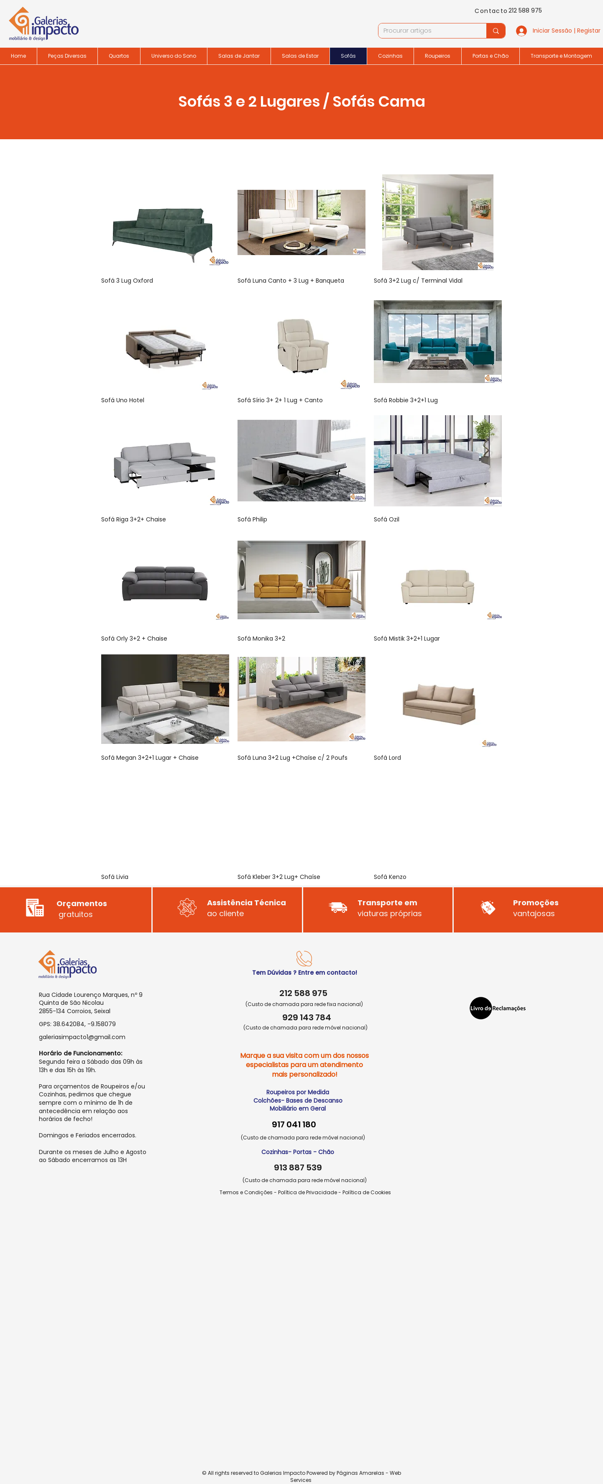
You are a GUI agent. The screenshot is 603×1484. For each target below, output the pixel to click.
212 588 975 (525, 10)
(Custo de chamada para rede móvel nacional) (305, 1027)
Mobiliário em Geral (298, 1108)
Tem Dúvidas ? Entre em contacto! (304, 972)
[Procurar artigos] (426, 30)
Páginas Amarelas (360, 1472)
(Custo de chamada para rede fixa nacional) (304, 1004)
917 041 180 (294, 1124)
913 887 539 (298, 1167)
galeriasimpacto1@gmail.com (82, 1037)
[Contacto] (492, 11)
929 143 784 (306, 1017)
